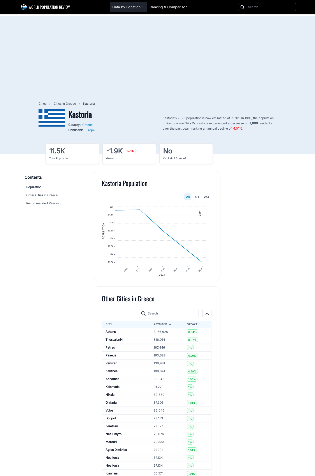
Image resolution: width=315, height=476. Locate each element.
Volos (109, 414)
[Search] (271, 7)
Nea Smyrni (114, 437)
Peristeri (111, 366)
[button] (206, 316)
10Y (196, 197)
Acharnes (112, 382)
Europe (90, 130)
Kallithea (112, 374)
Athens (111, 335)
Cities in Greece (65, 103)
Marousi (111, 445)
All (188, 197)
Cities (43, 103)
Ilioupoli (111, 422)
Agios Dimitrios (116, 453)
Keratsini (112, 429)
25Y (207, 197)
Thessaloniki (114, 343)
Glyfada (111, 406)
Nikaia (110, 398)
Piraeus (111, 359)
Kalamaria (113, 390)
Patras (110, 351)
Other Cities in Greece (42, 195)
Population (33, 187)
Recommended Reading (43, 203)
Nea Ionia (112, 461)
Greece (87, 125)
